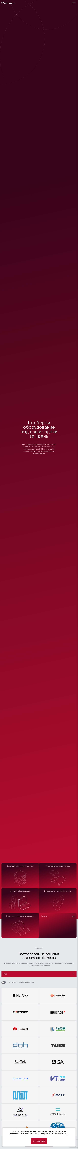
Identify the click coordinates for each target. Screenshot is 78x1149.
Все (39, 974)
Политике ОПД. (61, 1134)
